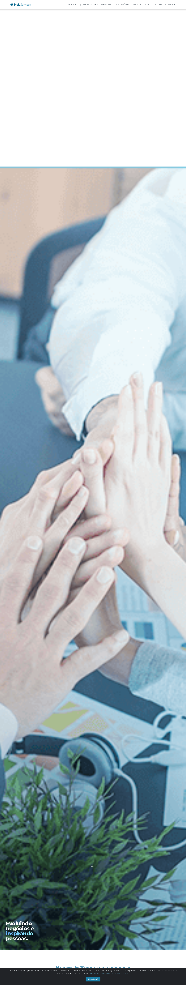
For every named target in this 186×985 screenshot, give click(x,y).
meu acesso (167, 4)
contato (150, 4)
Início (72, 4)
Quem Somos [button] (87, 4)
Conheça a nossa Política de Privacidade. (109, 973)
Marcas (106, 4)
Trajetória (121, 4)
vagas (137, 4)
